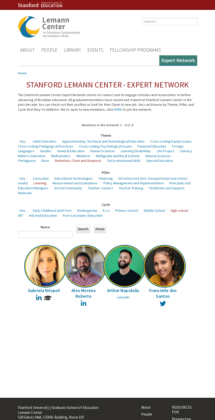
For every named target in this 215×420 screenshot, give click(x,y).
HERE (118, 109)
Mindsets (83, 156)
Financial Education (152, 146)
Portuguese (27, 160)
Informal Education (43, 215)
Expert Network (178, 60)
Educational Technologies (73, 178)
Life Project (165, 151)
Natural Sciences (158, 156)
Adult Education (44, 141)
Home (22, 73)
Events (95, 50)
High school (179, 210)
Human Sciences (102, 151)
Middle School (154, 210)
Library (72, 50)
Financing (106, 178)
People (49, 50)
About (27, 50)
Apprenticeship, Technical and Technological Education (103, 141)
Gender (45, 151)
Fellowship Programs (135, 50)
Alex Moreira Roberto (84, 293)
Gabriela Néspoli (44, 290)
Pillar (106, 172)
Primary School (126, 210)
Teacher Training (131, 188)
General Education (71, 151)
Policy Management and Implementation (133, 183)
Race (45, 160)
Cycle (106, 204)
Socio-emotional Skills (124, 160)
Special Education (159, 160)
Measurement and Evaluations (75, 183)
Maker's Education (32, 156)
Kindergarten (87, 210)
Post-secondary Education (83, 215)
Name (45, 227)
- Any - (22, 141)
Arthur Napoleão (123, 290)
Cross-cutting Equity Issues (170, 141)
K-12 (106, 210)
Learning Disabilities (136, 151)
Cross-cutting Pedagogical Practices (45, 146)
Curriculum (41, 178)
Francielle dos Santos (163, 293)
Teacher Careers (100, 188)
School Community (68, 188)
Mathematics (61, 156)
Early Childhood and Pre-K (52, 210)
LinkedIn (123, 297)
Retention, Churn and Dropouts (78, 160)
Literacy (186, 151)
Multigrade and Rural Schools (118, 156)
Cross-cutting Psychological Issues (105, 146)
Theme (105, 135)
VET (20, 215)
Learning (40, 183)
